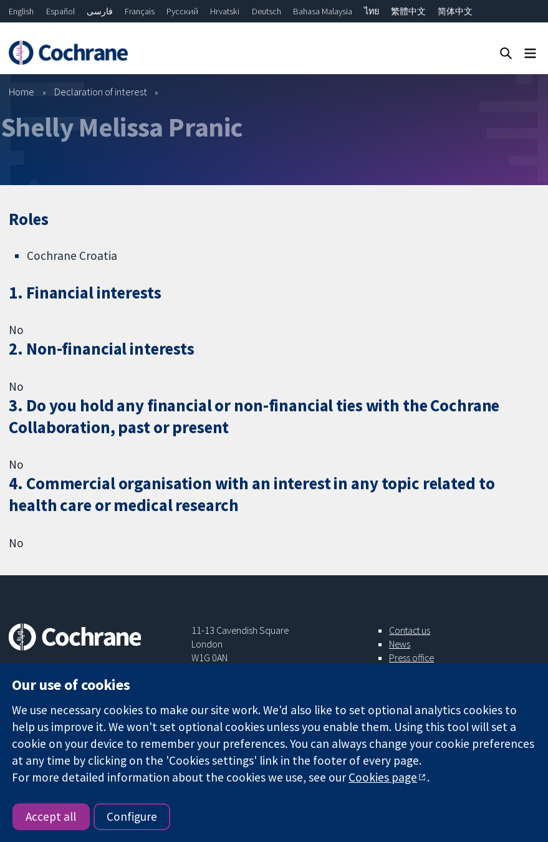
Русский (182, 11)
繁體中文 (408, 11)
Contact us (409, 630)
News (399, 644)
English (21, 11)
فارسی (100, 11)
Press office (411, 657)
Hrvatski (224, 11)
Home (21, 91)
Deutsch (266, 11)
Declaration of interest (100, 91)
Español (60, 11)
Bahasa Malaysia (322, 11)
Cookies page (383, 777)
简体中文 (455, 11)
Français (140, 11)
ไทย (371, 11)
